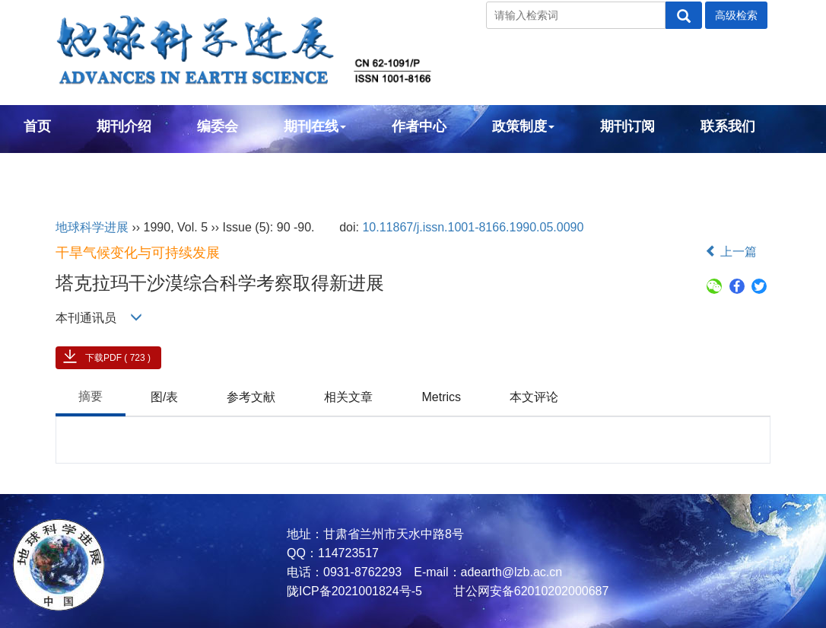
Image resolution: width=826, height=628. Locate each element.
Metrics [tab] (441, 397)
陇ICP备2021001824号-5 (354, 591)
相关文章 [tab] (348, 397)
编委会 (217, 126)
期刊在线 (315, 126)
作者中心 (419, 126)
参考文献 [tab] (251, 397)
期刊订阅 (627, 126)
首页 (37, 126)
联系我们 (728, 126)
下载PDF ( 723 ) (118, 357)
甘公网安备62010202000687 (529, 591)
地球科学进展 (92, 227)
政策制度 (523, 126)
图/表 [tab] (164, 397)
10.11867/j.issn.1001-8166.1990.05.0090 (472, 227)
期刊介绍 (124, 126)
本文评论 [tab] (534, 397)
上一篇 (731, 251)
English (48, 167)
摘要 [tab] (90, 396)
